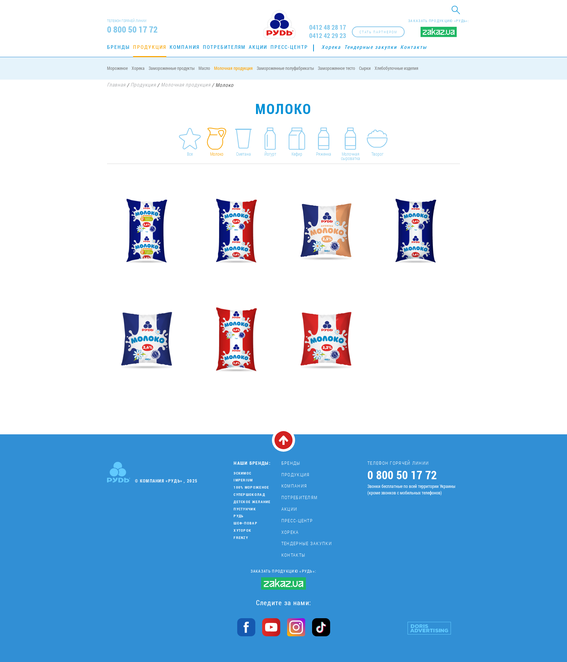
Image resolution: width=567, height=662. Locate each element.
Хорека (331, 46)
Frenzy (241, 537)
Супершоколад (249, 494)
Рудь (238, 516)
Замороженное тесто (336, 68)
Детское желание (252, 501)
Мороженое (117, 68)
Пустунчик (245, 509)
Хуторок (242, 530)
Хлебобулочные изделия (396, 68)
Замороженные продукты (172, 68)
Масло (204, 68)
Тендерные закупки (370, 46)
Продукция (149, 46)
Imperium (243, 480)
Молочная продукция (233, 68)
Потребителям (224, 46)
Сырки (365, 68)
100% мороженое (251, 487)
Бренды (118, 46)
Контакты (413, 46)
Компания (185, 46)
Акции (258, 46)
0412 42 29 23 (327, 35)
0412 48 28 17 (327, 27)
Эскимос (242, 473)
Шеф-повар (245, 523)
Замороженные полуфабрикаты (285, 68)
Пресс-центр (289, 46)
